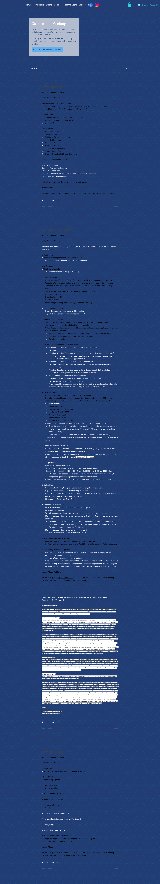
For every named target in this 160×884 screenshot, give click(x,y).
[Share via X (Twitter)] (48, 200)
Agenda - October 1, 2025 (52, 86)
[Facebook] (90, 4)
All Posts (34, 69)
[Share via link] (58, 200)
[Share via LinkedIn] (53, 200)
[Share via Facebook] (43, 200)
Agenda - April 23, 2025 (52, 751)
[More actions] (117, 82)
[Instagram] (97, 4)
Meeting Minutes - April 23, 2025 (56, 229)
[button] (129, 4)
